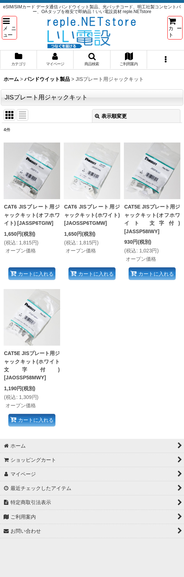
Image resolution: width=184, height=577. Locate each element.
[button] (9, 27)
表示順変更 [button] (111, 116)
